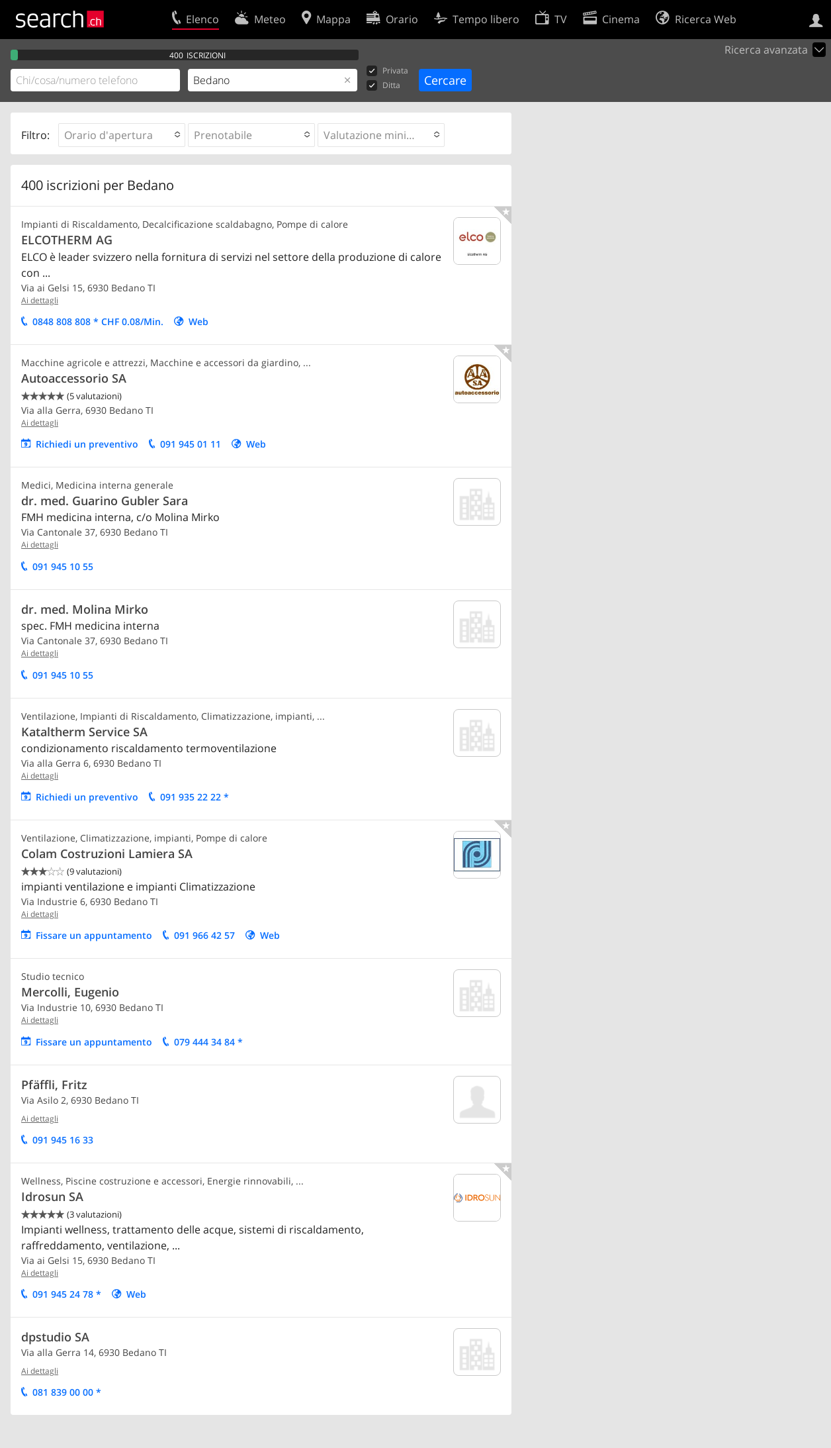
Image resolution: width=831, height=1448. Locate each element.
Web (198, 321)
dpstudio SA (55, 1337)
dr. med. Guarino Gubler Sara (104, 500)
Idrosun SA (52, 1196)
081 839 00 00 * (66, 1392)
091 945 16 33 (62, 1140)
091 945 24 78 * (66, 1294)
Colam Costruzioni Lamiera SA (107, 853)
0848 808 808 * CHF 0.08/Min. (97, 321)
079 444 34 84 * (208, 1042)
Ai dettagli (39, 300)
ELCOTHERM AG (66, 240)
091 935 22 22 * (194, 797)
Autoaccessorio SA (73, 378)
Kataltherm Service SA (84, 732)
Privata (387, 71)
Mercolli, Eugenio (70, 992)
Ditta (383, 86)
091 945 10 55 (62, 566)
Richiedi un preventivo (87, 444)
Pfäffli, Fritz (54, 1084)
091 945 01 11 (190, 444)
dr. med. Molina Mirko (84, 609)
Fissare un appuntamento (94, 935)
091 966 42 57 (204, 935)
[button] (121, 135)
